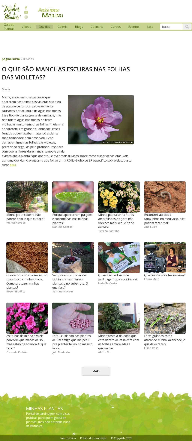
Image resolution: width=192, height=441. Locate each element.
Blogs (79, 27)
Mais (96, 371)
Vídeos (26, 27)
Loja (150, 27)
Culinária (97, 27)
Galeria (63, 27)
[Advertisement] (70, 32)
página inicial (11, 59)
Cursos (116, 27)
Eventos (134, 27)
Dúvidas (44, 27)
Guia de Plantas (9, 27)
